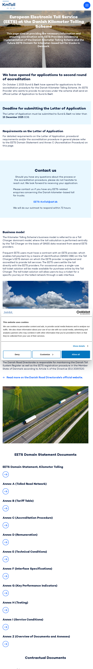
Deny (17, 354)
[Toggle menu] (87, 5)
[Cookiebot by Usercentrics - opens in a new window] (78, 313)
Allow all (76, 354)
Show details (79, 346)
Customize (46, 354)
